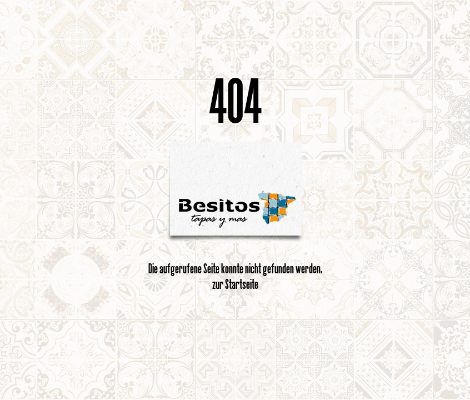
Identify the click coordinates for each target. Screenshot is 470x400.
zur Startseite (235, 284)
